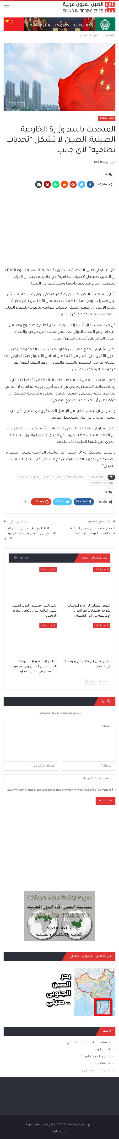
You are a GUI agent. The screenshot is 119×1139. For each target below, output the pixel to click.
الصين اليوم (103, 1049)
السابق (103, 681)
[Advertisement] (59, 225)
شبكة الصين (102, 1063)
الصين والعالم (107, 118)
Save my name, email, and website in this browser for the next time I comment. (58, 790)
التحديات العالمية (76, 477)
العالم (47, 477)
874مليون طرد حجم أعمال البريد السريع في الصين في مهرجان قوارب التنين (30, 534)
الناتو (36, 477)
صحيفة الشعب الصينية (96, 1070)
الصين (59, 477)
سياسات (24, 477)
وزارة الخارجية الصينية (102, 483)
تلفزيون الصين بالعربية (96, 1056)
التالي (90, 681)
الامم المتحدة (97, 477)
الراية (55, 1131)
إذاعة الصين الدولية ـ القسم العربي (89, 1043)
